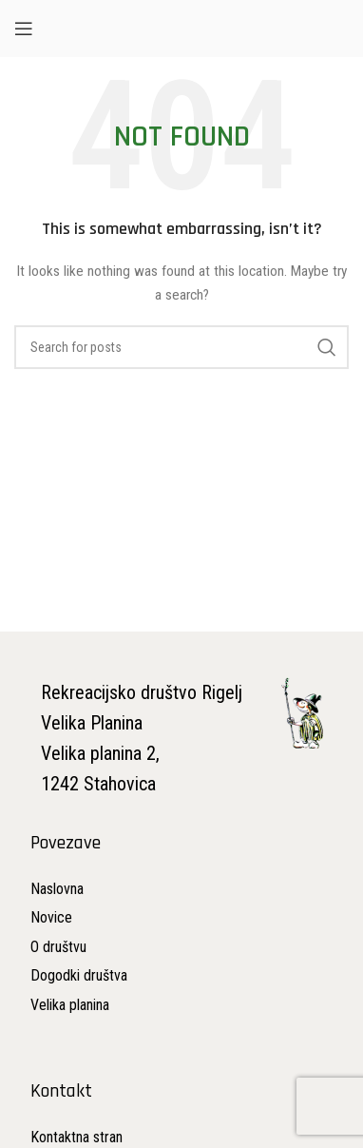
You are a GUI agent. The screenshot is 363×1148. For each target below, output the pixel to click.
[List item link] (78, 917)
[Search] (181, 347)
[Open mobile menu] (24, 29)
